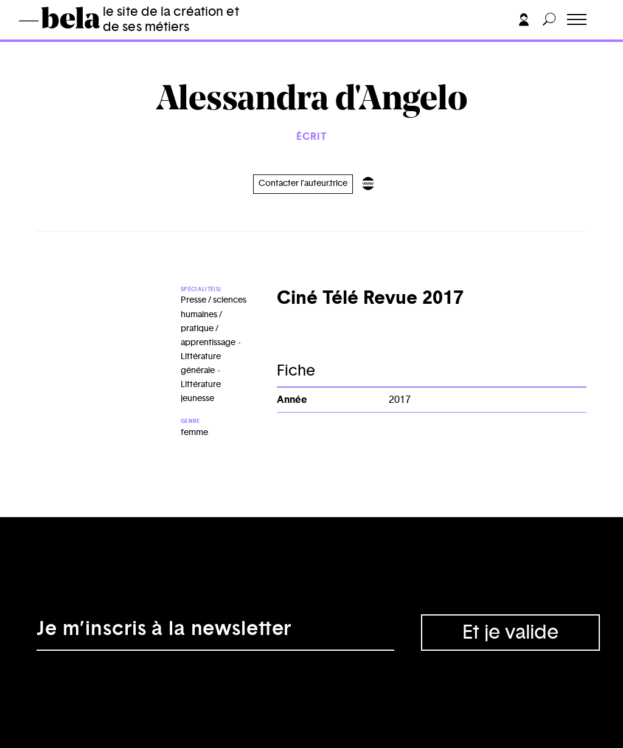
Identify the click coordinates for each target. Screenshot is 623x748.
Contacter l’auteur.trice (303, 183)
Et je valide (510, 632)
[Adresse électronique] (215, 632)
